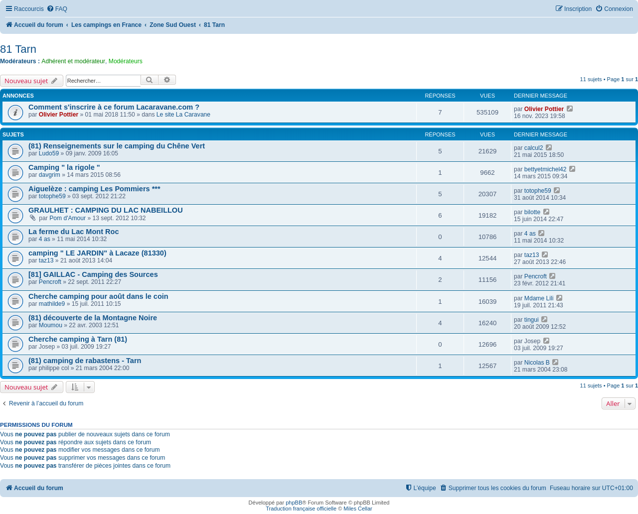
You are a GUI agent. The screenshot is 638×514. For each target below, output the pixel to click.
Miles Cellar (357, 509)
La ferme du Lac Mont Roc (73, 232)
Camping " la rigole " (64, 167)
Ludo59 (49, 153)
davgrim (49, 174)
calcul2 (533, 147)
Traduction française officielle (301, 509)
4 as (44, 239)
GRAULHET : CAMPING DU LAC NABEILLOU (105, 210)
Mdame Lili (538, 298)
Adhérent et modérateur (73, 61)
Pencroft (50, 281)
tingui (531, 319)
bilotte (532, 212)
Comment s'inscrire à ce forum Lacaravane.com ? (113, 107)
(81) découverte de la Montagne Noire (92, 318)
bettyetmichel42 (545, 169)
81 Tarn (18, 49)
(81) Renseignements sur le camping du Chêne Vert (116, 146)
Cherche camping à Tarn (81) (77, 339)
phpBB (294, 503)
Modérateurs (126, 61)
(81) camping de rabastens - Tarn (84, 361)
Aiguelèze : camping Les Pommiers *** (94, 189)
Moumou (50, 325)
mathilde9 (52, 303)
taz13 (46, 260)
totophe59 (52, 196)
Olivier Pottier (58, 114)
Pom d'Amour (67, 218)
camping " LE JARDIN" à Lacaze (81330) (97, 253)
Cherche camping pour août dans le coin (98, 296)
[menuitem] (56, 9)
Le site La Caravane (183, 114)
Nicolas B (537, 362)
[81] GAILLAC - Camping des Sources (93, 274)
